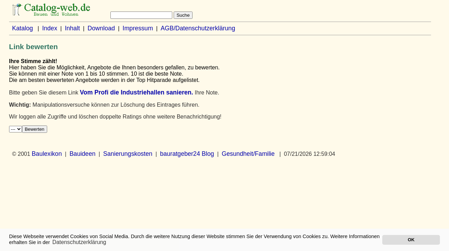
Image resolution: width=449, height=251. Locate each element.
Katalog (22, 28)
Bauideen (82, 153)
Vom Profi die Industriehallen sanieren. (136, 92)
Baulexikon (47, 153)
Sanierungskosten (127, 153)
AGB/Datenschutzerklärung (198, 28)
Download (101, 28)
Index (49, 28)
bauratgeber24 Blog (187, 153)
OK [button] (411, 239)
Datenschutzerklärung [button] (79, 242)
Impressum (138, 28)
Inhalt (72, 28)
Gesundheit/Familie (248, 153)
